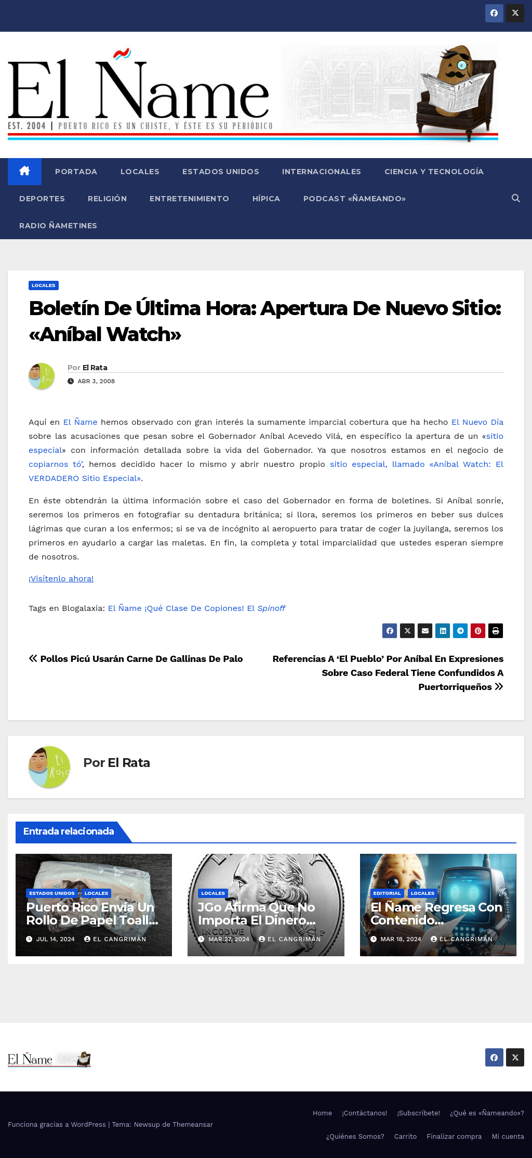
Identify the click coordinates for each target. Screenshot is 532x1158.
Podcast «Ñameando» (354, 198)
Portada (75, 171)
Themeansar (192, 1124)
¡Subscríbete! (418, 1113)
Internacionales (322, 171)
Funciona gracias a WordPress (58, 1124)
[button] (516, 198)
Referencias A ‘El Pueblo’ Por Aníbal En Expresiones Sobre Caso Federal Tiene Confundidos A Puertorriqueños (387, 672)
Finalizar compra (454, 1136)
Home (322, 1113)
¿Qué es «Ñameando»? (487, 1113)
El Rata (95, 367)
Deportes (42, 198)
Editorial (387, 893)
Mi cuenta (507, 1136)
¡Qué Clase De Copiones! (194, 608)
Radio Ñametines (58, 225)
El (266, 608)
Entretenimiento (190, 198)
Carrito (405, 1136)
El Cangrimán (115, 939)
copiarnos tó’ (55, 464)
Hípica (266, 198)
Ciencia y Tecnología (434, 171)
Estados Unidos (220, 171)
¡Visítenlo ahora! (61, 578)
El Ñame (80, 422)
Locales (140, 171)
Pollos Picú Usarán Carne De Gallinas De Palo (136, 658)
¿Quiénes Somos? (355, 1136)
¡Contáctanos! (364, 1113)
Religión (107, 198)
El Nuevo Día (477, 422)
